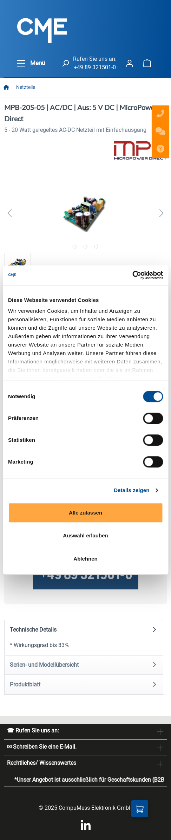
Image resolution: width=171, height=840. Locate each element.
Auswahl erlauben (85, 535)
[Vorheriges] (9, 213)
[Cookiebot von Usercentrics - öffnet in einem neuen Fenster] (132, 275)
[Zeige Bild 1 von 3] (75, 246)
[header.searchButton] (65, 63)
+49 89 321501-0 (95, 67)
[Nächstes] (161, 213)
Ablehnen (85, 559)
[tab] (83, 637)
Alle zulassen (85, 513)
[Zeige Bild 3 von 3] (96, 246)
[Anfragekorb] (140, 809)
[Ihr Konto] (129, 63)
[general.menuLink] (21, 63)
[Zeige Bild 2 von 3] (85, 246)
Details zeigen (131, 490)
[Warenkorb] (147, 63)
